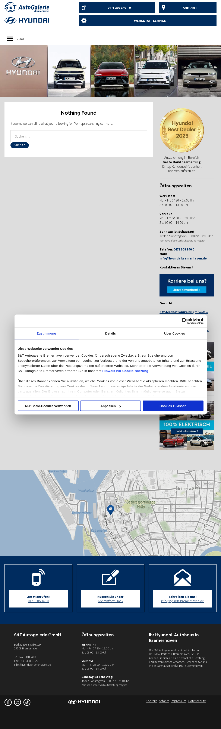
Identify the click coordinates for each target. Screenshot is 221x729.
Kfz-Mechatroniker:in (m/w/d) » (184, 312)
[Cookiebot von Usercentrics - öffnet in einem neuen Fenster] (184, 321)
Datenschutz (197, 701)
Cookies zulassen (173, 406)
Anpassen (110, 406)
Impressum (178, 701)
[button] (20, 39)
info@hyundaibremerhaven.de (183, 258)
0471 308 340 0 (38, 598)
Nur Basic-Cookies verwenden (48, 406)
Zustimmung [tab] (46, 333)
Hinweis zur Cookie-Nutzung (125, 370)
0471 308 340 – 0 (119, 7)
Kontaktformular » (110, 598)
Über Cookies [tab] (174, 333)
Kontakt (151, 701)
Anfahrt (190, 7)
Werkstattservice (150, 20)
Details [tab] (110, 333)
